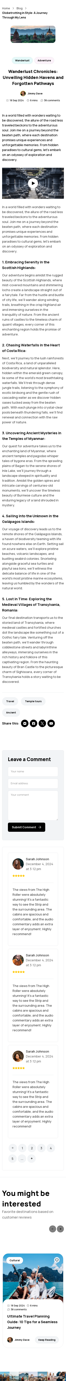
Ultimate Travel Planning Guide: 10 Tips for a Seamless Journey (32, 1322)
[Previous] (13, 1148)
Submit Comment (26, 827)
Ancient (11, 712)
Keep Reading (46, 1339)
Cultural (15, 1260)
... (22, 1158)
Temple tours (33, 701)
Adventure (44, 60)
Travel (10, 701)
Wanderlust (22, 60)
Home (6, 8)
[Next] (31, 1158)
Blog (20, 8)
